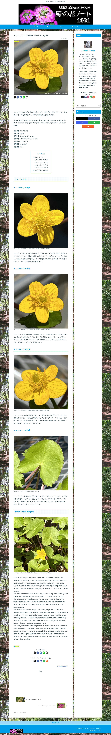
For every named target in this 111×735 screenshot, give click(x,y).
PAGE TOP (55, 724)
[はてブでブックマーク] (21, 97)
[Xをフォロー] (34, 661)
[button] (27, 97)
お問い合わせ (79, 730)
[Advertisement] (41, 104)
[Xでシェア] (15, 97)
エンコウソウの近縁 (42, 168)
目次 (38, 153)
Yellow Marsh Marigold (41, 170)
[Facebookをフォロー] (38, 661)
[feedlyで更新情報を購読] (44, 661)
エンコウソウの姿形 (42, 165)
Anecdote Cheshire (88, 51)
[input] (88, 106)
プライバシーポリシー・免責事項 (92, 730)
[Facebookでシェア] (18, 97)
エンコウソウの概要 (42, 160)
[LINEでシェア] (24, 97)
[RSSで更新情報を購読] (47, 661)
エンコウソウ (39, 157)
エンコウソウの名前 (42, 162)
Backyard (16, 646)
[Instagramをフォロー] (41, 661)
